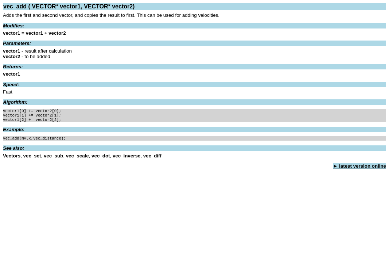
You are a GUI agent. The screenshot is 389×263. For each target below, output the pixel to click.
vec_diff (152, 158)
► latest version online (359, 169)
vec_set (32, 158)
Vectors (11, 158)
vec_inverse (126, 158)
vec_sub (53, 158)
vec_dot (101, 158)
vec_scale (77, 158)
